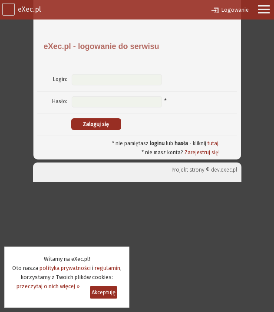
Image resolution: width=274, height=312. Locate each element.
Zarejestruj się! (202, 153)
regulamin (107, 268)
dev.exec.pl (224, 170)
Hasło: (59, 101)
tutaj (213, 143)
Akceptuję (104, 292)
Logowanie (235, 9)
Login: (60, 79)
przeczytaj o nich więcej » (48, 286)
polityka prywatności (65, 268)
